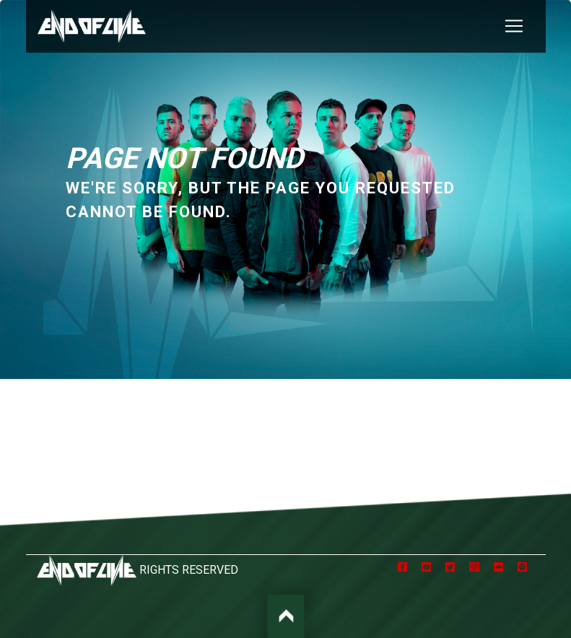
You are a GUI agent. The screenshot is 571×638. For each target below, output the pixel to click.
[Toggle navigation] (514, 26)
